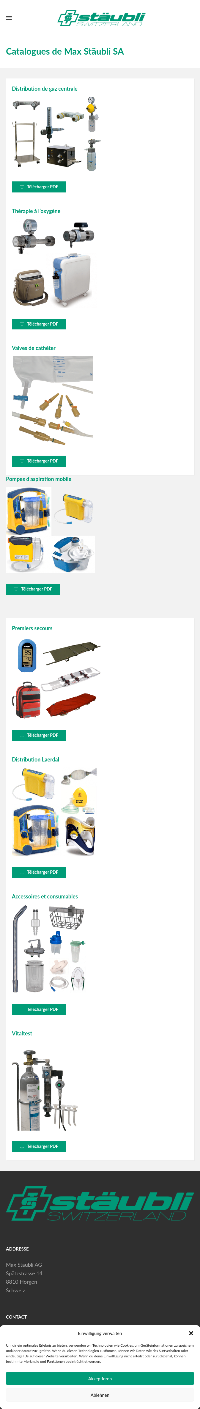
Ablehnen (100, 1395)
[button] (191, 1333)
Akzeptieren (100, 1378)
